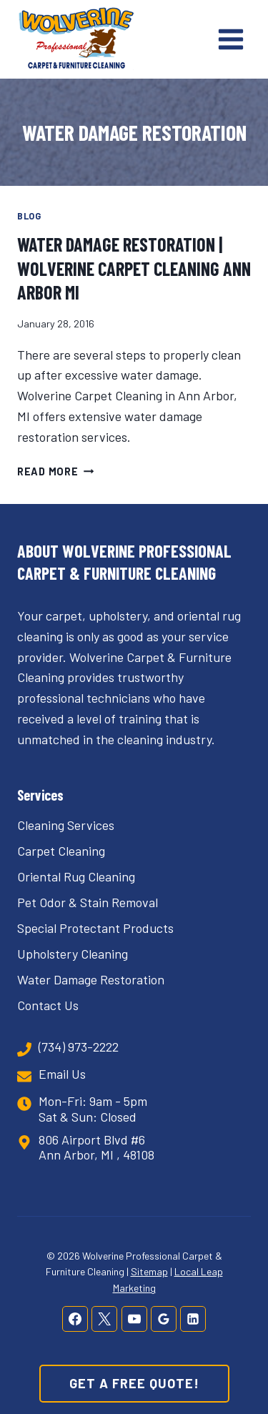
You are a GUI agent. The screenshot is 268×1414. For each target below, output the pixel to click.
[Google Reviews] (164, 1319)
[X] (104, 1319)
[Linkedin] (193, 1319)
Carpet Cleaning (61, 851)
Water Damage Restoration (90, 979)
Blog (29, 216)
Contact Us (48, 1005)
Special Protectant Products (95, 928)
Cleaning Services (65, 825)
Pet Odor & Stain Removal (87, 902)
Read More (55, 471)
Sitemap (149, 1271)
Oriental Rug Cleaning (76, 876)
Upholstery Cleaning (72, 953)
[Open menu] (230, 39)
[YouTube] (134, 1319)
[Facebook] (75, 1319)
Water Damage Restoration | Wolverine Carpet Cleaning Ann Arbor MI (134, 268)
